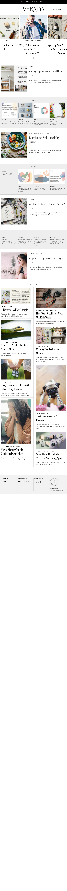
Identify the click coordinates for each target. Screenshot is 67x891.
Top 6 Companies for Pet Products (47, 417)
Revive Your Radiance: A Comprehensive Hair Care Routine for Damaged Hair (25, 242)
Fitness (4, 119)
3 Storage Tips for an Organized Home (46, 71)
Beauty (61, 41)
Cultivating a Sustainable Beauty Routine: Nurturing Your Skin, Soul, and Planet (9, 242)
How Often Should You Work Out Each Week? (49, 315)
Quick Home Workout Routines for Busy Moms (25, 122)
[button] (64, 10)
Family (27, 41)
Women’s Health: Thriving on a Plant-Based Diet (56, 123)
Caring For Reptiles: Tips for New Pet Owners (14, 347)
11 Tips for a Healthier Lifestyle (14, 310)
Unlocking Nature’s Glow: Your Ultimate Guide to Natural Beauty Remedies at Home (40, 242)
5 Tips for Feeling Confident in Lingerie (46, 258)
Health (5, 41)
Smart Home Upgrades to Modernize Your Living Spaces (49, 455)
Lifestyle (38, 41)
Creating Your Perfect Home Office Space (48, 351)
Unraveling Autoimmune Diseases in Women (57, 189)
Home (32, 41)
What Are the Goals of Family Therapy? (47, 204)
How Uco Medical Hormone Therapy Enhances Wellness (7, 175)
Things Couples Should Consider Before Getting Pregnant (16, 386)
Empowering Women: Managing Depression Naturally (24, 190)
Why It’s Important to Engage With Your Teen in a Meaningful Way (33, 49)
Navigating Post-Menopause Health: (40, 189)
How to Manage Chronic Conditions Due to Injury (12, 451)
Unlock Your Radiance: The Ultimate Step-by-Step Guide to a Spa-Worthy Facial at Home (57, 242)
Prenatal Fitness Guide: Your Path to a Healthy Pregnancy (41, 123)
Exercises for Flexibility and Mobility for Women (9, 122)
